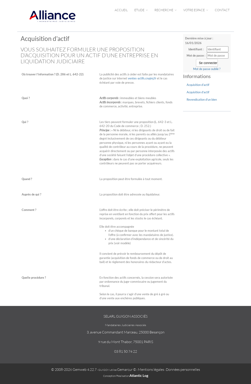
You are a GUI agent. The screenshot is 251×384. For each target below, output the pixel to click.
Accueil (121, 10)
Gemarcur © (126, 369)
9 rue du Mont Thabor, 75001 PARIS (125, 341)
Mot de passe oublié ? (206, 69)
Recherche (165, 10)
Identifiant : (195, 49)
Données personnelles (183, 369)
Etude (141, 10)
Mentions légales (151, 369)
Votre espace (195, 10)
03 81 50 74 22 (125, 351)
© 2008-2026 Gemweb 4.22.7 (74, 369)
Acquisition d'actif (198, 85)
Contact (222, 10)
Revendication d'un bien (202, 99)
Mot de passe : (196, 55)
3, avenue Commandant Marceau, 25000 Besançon (126, 332)
